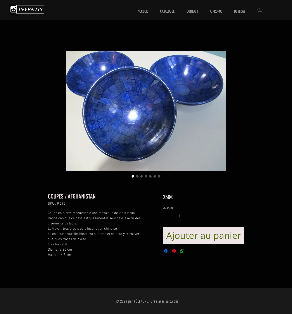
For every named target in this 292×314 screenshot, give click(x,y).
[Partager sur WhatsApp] (182, 251)
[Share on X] (190, 251)
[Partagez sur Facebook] (165, 251)
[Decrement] (166, 216)
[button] (262, 9)
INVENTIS (30, 9)
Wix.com (172, 301)
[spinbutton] (173, 216)
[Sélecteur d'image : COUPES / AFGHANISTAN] (133, 176)
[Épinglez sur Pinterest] (174, 251)
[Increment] (179, 216)
